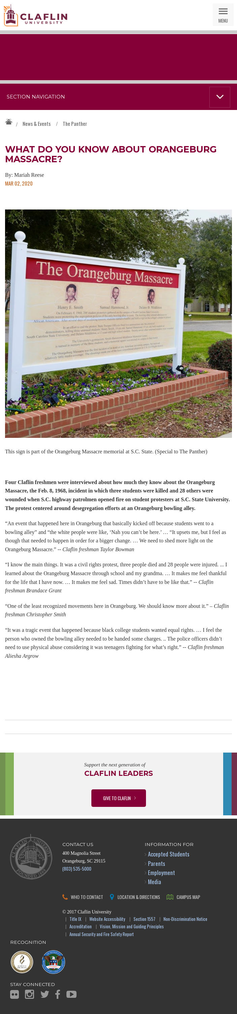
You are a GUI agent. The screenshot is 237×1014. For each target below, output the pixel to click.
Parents (156, 863)
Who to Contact (87, 896)
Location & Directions (139, 896)
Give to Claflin (117, 797)
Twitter (44, 994)
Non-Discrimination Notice (185, 919)
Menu (223, 20)
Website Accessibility (107, 919)
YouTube (71, 994)
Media (154, 881)
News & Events (37, 123)
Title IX (75, 919)
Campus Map (188, 896)
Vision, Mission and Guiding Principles (132, 927)
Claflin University (35, 15)
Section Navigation (36, 97)
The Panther (75, 123)
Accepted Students (168, 854)
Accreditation (80, 927)
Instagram (29, 994)
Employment (161, 872)
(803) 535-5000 (76, 868)
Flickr (14, 994)
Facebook (57, 994)
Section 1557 (144, 919)
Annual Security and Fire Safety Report (101, 934)
